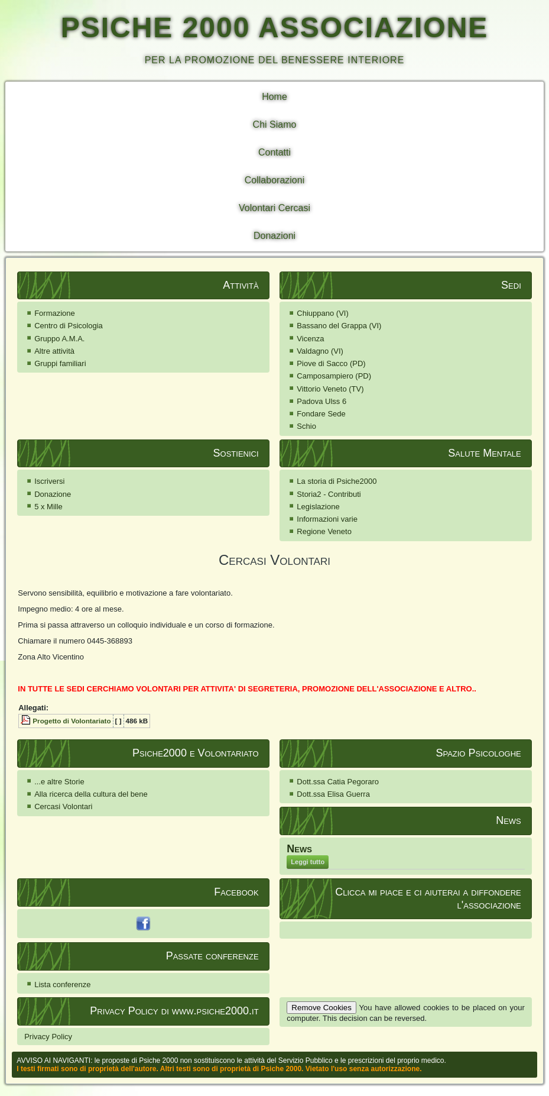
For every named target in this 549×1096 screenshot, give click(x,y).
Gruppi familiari (60, 363)
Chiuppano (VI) (322, 313)
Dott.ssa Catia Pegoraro (338, 781)
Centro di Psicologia (68, 325)
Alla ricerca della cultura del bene (91, 794)
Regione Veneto (324, 531)
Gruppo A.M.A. (59, 338)
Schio (306, 426)
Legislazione (318, 506)
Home (274, 97)
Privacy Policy (48, 1036)
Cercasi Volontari (63, 806)
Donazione (52, 494)
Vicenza (310, 338)
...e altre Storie (59, 781)
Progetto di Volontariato (72, 721)
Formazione (54, 313)
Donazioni (274, 236)
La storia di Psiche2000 (336, 481)
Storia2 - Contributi (328, 494)
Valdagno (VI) (320, 351)
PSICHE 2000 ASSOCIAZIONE (275, 27)
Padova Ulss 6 (321, 401)
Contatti (274, 152)
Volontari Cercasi (274, 208)
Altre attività (54, 351)
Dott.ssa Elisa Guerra (333, 794)
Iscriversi (49, 481)
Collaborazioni (274, 180)
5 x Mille (48, 506)
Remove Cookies (321, 1007)
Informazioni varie (327, 519)
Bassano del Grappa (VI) (339, 325)
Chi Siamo (275, 124)
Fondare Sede (321, 413)
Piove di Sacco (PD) (331, 363)
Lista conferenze (62, 984)
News (299, 849)
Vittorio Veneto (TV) (330, 388)
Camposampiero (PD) (334, 375)
